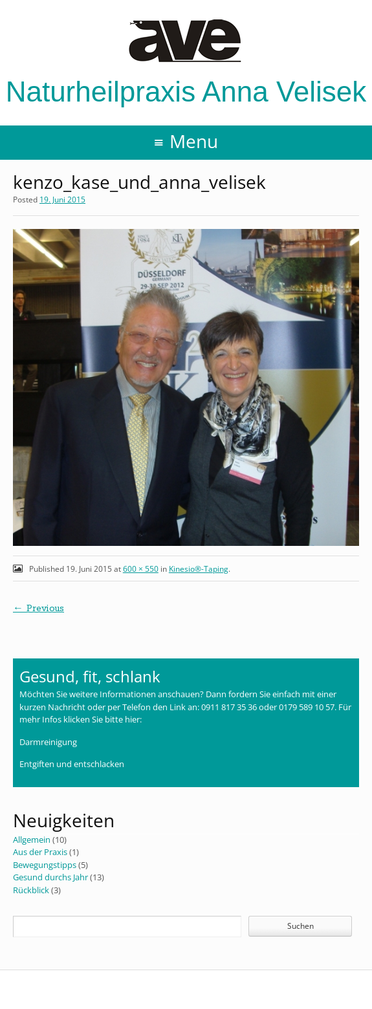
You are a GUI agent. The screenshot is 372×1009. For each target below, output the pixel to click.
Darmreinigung (48, 742)
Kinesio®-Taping (198, 568)
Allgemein (31, 839)
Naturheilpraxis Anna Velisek (186, 63)
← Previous (38, 608)
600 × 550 (141, 568)
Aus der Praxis (40, 852)
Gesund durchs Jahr (50, 877)
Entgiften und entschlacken (71, 764)
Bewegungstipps (44, 865)
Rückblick (31, 890)
